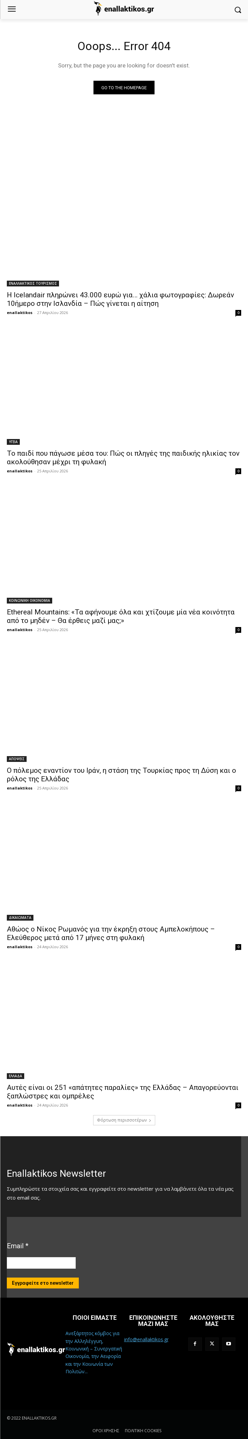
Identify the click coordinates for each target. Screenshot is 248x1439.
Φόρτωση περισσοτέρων (124, 1120)
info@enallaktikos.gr (146, 1339)
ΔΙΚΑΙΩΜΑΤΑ (20, 917)
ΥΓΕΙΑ (13, 441)
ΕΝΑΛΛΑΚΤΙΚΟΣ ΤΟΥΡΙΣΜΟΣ (33, 283)
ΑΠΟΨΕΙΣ (17, 758)
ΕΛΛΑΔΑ (15, 1076)
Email (17, 1246)
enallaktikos (19, 312)
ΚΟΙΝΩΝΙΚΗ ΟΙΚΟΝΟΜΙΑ (29, 600)
